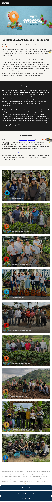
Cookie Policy (22, 483)
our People (16, 153)
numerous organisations (27, 140)
